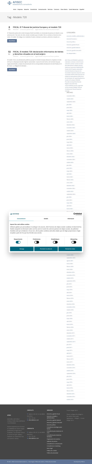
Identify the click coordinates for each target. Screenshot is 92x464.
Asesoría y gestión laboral (73, 47)
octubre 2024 (70, 130)
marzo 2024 (69, 148)
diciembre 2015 (70, 393)
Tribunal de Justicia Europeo (52, 29)
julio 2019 (69, 284)
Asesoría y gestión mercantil (74, 50)
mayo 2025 (69, 110)
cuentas (72, 63)
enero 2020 (69, 269)
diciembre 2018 (70, 304)
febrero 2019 (70, 298)
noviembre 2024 (71, 127)
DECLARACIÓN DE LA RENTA (71, 65)
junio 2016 (69, 379)
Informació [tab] (71, 218)
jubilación (75, 76)
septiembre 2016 (71, 373)
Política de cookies (52, 450)
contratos (73, 62)
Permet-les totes (70, 249)
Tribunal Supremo (76, 89)
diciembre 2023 (70, 156)
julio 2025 (69, 104)
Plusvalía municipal (70, 82)
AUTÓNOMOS (74, 60)
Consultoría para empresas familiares (54, 435)
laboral (80, 76)
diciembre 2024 (70, 125)
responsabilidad (69, 85)
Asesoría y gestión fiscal (27, 29)
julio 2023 (69, 165)
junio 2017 (69, 347)
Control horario (79, 62)
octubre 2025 (70, 99)
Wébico (83, 461)
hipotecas (72, 71)
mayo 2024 (69, 142)
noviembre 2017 (71, 336)
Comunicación (42, 9)
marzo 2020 (69, 263)
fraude (66, 69)
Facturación (73, 67)
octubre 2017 (70, 339)
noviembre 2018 (71, 307)
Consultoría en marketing (53, 446)
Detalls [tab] (46, 218)
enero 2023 (69, 182)
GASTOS (71, 69)
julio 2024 (69, 136)
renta (75, 83)
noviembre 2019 (71, 275)
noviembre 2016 (71, 367)
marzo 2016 (69, 388)
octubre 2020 (70, 255)
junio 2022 (69, 200)
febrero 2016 (70, 391)
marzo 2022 (69, 208)
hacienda (67, 71)
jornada (71, 76)
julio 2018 (69, 312)
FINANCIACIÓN (79, 67)
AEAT (66, 60)
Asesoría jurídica (71, 42)
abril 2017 (69, 353)
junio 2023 (69, 168)
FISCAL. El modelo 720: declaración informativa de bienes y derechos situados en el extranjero (38, 52)
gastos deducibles (77, 69)
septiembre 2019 (71, 281)
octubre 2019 (70, 278)
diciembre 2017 (70, 333)
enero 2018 (69, 330)
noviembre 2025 (71, 96)
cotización (67, 63)
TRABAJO (75, 87)
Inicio (14, 9)
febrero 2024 (70, 151)
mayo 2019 (69, 289)
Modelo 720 (42, 29)
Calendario (68, 62)
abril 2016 (69, 385)
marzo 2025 (69, 116)
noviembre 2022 (71, 188)
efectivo (81, 65)
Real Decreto (78, 82)
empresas (67, 67)
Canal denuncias (73, 9)
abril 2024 (69, 145)
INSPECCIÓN (74, 74)
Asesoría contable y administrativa (75, 36)
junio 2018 (69, 315)
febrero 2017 (70, 359)
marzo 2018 (69, 324)
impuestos (73, 73)
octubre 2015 (70, 399)
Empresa (20, 9)
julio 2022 (69, 197)
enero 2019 (69, 301)
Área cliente (64, 9)
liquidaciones (81, 78)
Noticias (50, 9)
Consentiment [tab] (21, 218)
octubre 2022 (70, 191)
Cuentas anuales (79, 63)
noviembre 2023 (71, 159)
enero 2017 (69, 362)
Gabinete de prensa (52, 441)
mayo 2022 (69, 203)
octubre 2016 (70, 370)
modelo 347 (68, 80)
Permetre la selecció (46, 249)
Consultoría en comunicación (54, 443)
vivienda (67, 91)
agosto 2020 (70, 260)
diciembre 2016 (70, 365)
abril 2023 (69, 174)
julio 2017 (69, 344)
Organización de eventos (53, 439)
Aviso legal (50, 448)
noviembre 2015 (71, 396)
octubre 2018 (70, 310)
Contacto (56, 9)
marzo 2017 (69, 356)
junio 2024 (69, 139)
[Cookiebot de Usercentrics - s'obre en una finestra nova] (74, 214)
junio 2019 (69, 286)
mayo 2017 (69, 350)
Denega (22, 249)
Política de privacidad (52, 453)
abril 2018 (69, 321)
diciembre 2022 (70, 185)
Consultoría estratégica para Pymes (54, 428)
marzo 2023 (69, 177)
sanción (75, 85)
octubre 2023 (70, 162)
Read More (12, 41)
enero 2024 (69, 153)
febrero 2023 (70, 179)
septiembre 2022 (71, 194)
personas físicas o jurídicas (52, 56)
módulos (73, 80)
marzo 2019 (69, 295)
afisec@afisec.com (33, 420)
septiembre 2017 (71, 341)
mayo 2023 (69, 171)
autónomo (80, 60)
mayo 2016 (69, 382)
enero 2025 (69, 122)
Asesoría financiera (71, 39)
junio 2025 (69, 107)
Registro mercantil (69, 83)
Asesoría (26, 9)
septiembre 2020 (71, 258)
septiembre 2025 (71, 101)
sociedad (70, 87)
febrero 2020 (70, 266)
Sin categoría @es (71, 53)
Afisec (69, 60)
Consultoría (33, 9)
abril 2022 (69, 206)
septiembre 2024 (71, 133)
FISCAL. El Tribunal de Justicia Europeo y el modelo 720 (37, 27)
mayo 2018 (69, 318)
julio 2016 (69, 376)
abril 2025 (69, 113)
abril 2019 (69, 292)
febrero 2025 (70, 119)
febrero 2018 (70, 327)
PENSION (78, 80)
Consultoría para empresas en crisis (55, 432)
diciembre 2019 (70, 272)
